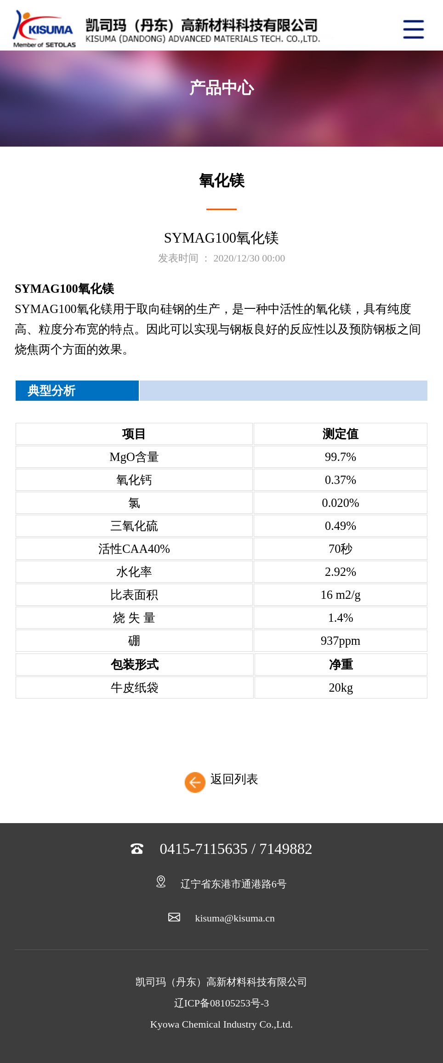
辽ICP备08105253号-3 (221, 1003)
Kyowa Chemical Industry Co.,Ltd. (221, 1024)
